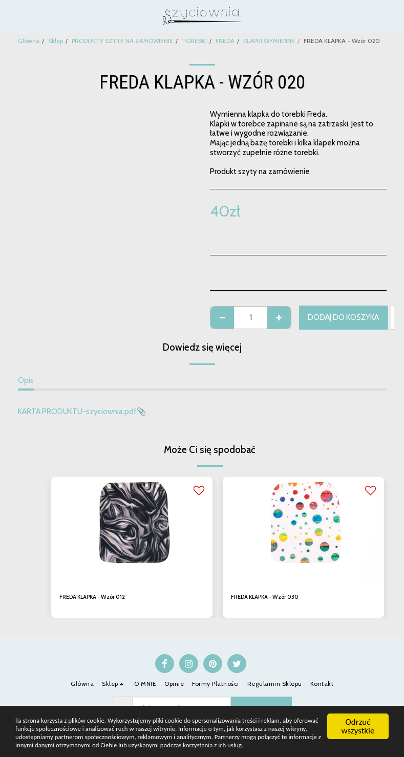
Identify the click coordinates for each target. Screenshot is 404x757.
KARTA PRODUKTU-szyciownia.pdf (77, 411)
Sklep (55, 41)
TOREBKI (194, 41)
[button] (11, 16)
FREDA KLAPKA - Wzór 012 (97, 597)
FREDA (225, 41)
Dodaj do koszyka (343, 317)
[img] (131, 531)
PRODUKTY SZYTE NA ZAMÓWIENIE (122, 41)
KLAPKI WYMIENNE (269, 41)
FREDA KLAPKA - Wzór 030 (270, 597)
